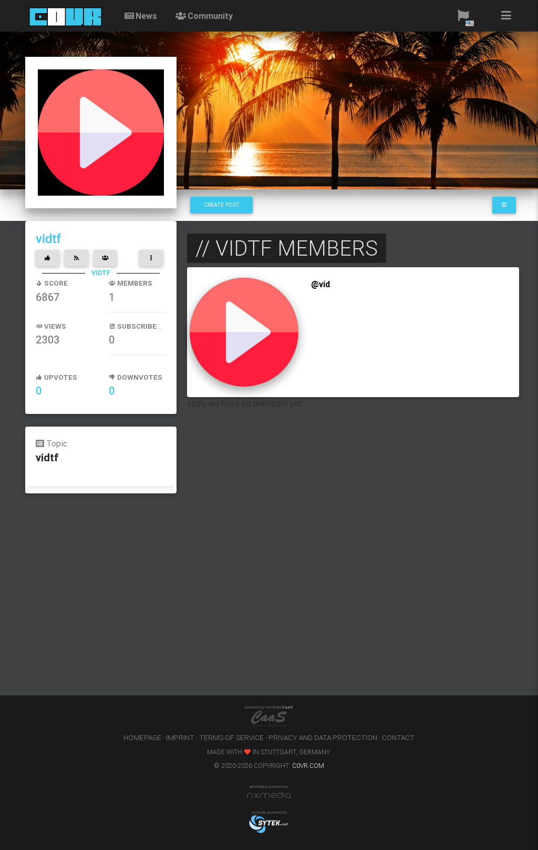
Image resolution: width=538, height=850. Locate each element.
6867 (47, 297)
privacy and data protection (322, 737)
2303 (47, 339)
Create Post (222, 204)
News (140, 16)
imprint (180, 737)
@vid (320, 284)
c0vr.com (308, 766)
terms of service (231, 737)
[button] (463, 15)
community (203, 16)
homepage (142, 737)
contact (398, 737)
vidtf (48, 238)
